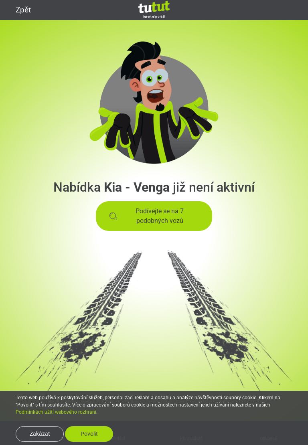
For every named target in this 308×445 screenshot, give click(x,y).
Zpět (18, 9)
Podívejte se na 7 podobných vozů (146, 216)
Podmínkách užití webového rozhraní (56, 412)
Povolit (89, 434)
